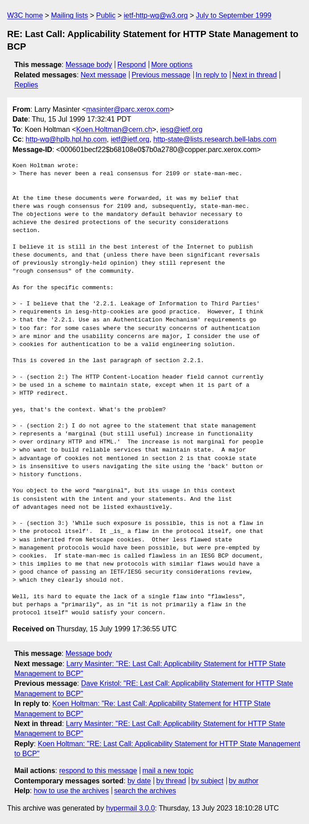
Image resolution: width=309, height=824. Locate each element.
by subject (207, 781)
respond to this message (98, 770)
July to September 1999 (233, 15)
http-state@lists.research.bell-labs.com (214, 139)
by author (244, 781)
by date (138, 781)
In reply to (211, 75)
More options (172, 64)
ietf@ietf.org (130, 139)
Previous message (161, 75)
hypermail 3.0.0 (130, 808)
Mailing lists (69, 15)
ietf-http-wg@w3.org (156, 15)
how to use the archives (71, 790)
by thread (171, 781)
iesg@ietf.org (181, 129)
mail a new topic (168, 770)
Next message (103, 75)
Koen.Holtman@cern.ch (114, 129)
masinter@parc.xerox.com (128, 109)
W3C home (25, 15)
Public (106, 15)
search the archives (145, 790)
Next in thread (254, 75)
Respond (131, 64)
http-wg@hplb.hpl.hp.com (66, 139)
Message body (89, 64)
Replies (26, 85)
